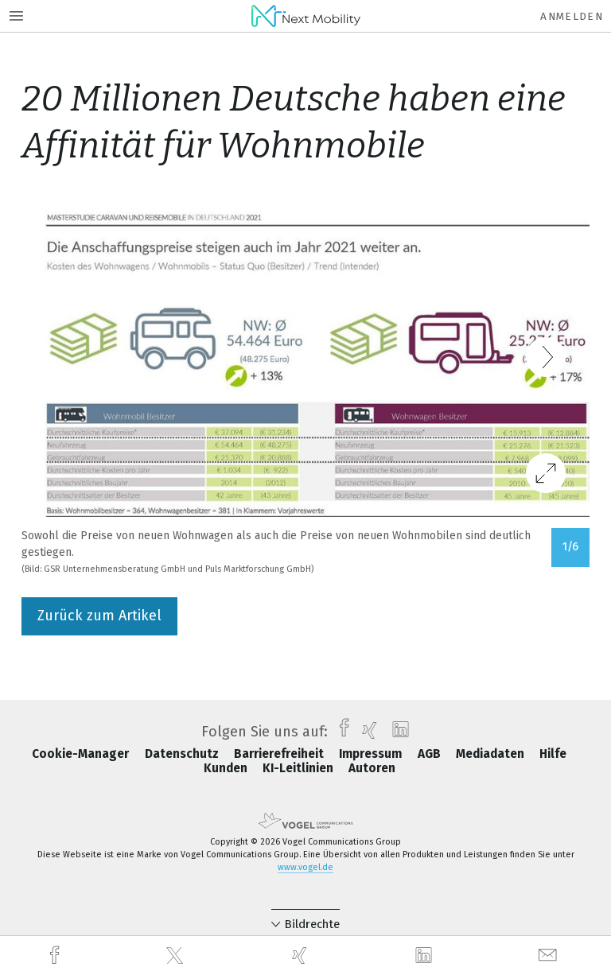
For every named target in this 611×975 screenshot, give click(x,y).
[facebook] (56, 955)
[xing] (301, 955)
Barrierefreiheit (280, 754)
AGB (431, 754)
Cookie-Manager (82, 754)
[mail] (550, 955)
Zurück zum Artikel (99, 615)
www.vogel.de (305, 867)
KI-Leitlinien (300, 768)
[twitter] (176, 956)
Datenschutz (183, 754)
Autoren (371, 768)
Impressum (372, 754)
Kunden (227, 768)
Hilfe (552, 754)
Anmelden (571, 16)
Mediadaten (491, 754)
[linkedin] (426, 956)
